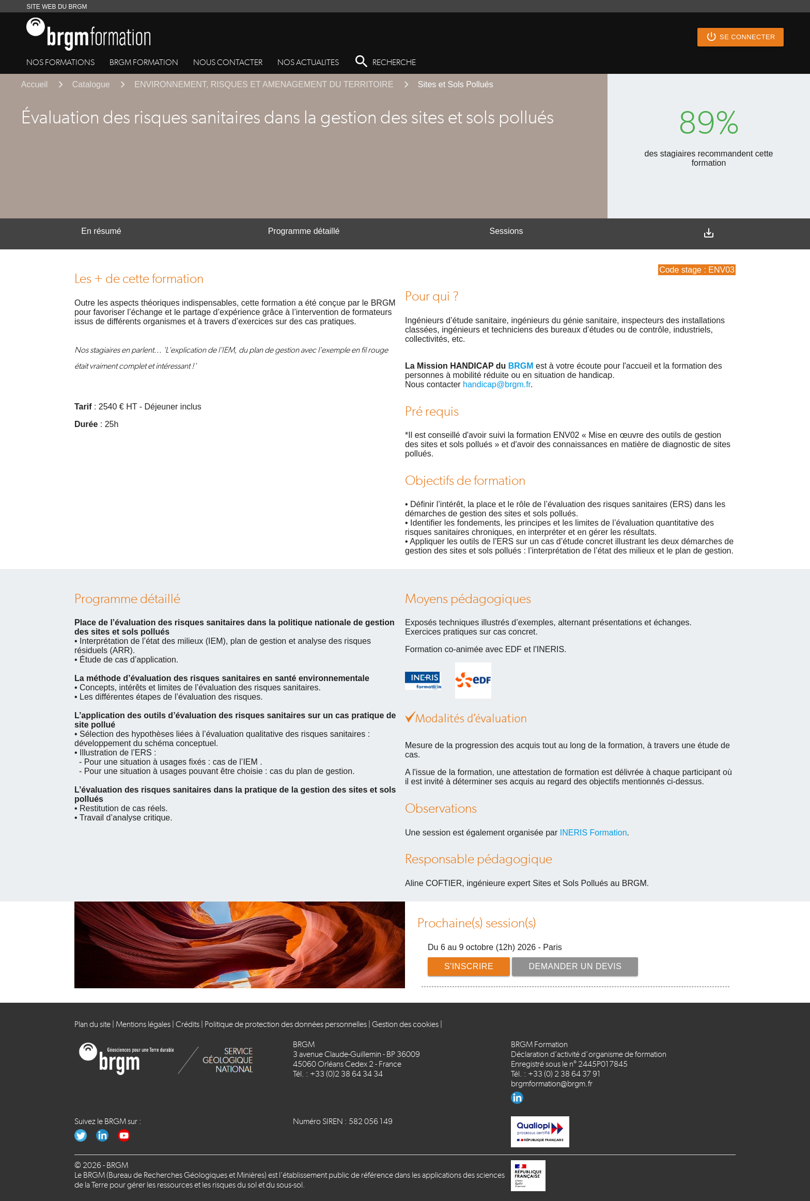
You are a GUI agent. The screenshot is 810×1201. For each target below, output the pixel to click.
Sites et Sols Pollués (455, 84)
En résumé (101, 231)
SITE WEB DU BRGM (56, 6)
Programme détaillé (304, 231)
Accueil (34, 84)
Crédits (187, 1024)
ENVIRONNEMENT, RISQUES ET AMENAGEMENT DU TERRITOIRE (263, 84)
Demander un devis (575, 966)
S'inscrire (468, 966)
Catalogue (91, 84)
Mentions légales (143, 1024)
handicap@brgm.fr (497, 384)
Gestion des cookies (405, 1024)
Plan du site (92, 1024)
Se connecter (740, 37)
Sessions (506, 231)
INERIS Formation (593, 832)
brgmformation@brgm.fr (552, 1083)
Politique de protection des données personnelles (286, 1024)
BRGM (521, 365)
